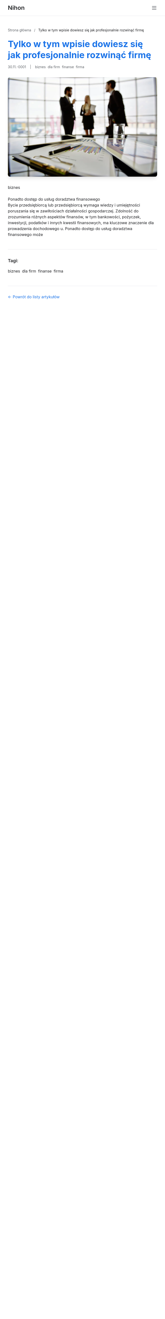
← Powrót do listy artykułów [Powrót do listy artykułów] (34, 296)
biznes (40, 67)
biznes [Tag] (14, 271)
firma (80, 67)
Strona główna (20, 30)
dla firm (54, 67)
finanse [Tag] (45, 271)
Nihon (16, 7)
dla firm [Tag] (29, 271)
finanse (68, 67)
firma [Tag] (58, 271)
